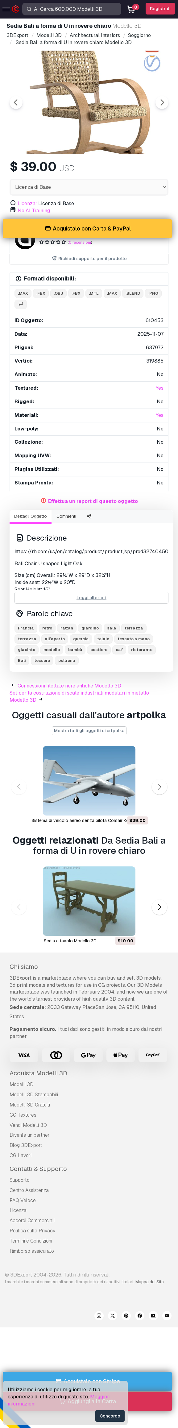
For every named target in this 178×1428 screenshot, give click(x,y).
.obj (58, 293)
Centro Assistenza (29, 1190)
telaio (103, 638)
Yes (160, 388)
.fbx (40, 293)
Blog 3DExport (26, 1145)
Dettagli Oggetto (30, 516)
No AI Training (34, 210)
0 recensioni (80, 242)
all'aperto (55, 638)
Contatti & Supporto (38, 1169)
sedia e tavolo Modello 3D (70, 941)
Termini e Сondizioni (31, 1241)
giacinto (26, 649)
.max (23, 293)
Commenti (66, 516)
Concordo (110, 1416)
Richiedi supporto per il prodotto (89, 259)
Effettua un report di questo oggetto (93, 501)
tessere (42, 660)
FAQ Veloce (23, 1200)
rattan (66, 628)
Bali (22, 660)
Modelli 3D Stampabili (34, 1094)
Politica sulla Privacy (32, 1230)
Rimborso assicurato (32, 1251)
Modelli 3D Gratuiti (30, 1105)
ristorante (141, 649)
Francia (26, 628)
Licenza (18, 1210)
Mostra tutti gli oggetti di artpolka (89, 730)
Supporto (20, 1180)
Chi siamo (24, 967)
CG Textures (23, 1115)
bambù (75, 649)
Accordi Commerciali (32, 1220)
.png (153, 293)
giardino (90, 628)
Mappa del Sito (149, 1282)
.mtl (94, 293)
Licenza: (27, 203)
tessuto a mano (134, 638)
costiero (98, 649)
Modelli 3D (22, 1084)
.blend (133, 293)
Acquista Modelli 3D (38, 1073)
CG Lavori (20, 1155)
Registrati (160, 8)
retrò (47, 628)
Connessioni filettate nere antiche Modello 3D (69, 686)
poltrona (66, 660)
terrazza (134, 628)
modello (51, 649)
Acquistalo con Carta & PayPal (87, 229)
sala (111, 628)
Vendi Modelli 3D (28, 1125)
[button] (159, 786)
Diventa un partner (30, 1135)
